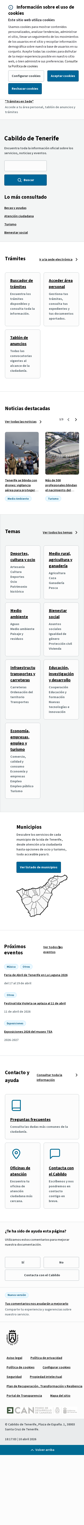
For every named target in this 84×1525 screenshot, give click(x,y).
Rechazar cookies (25, 88)
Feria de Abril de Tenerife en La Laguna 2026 (36, 975)
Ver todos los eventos (53, 949)
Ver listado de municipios (38, 867)
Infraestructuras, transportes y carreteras (26, 674)
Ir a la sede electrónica (55, 259)
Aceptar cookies (63, 76)
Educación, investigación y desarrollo (61, 674)
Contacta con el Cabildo (61, 1171)
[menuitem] (15, 207)
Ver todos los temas (57, 532)
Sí (22, 1262)
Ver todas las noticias (20, 421)
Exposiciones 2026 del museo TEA (28, 1031)
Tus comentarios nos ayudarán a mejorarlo (36, 1303)
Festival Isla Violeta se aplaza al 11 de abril (35, 1003)
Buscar (25, 180)
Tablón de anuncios (19, 341)
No (61, 1262)
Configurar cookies (26, 76)
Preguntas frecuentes (30, 1119)
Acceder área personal (61, 284)
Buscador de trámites (21, 284)
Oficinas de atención (20, 1171)
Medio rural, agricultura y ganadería (60, 560)
